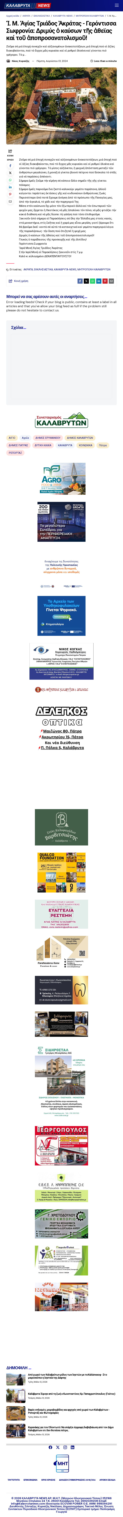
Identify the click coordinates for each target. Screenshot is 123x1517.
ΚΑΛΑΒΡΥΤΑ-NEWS (62, 16)
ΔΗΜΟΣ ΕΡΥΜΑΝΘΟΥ (48, 437)
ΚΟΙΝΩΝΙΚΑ (85, 445)
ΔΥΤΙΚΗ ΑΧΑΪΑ (43, 445)
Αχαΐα (25, 437)
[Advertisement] (61, 779)
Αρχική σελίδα (12, 16)
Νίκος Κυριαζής (20, 61)
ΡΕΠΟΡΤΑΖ (15, 452)
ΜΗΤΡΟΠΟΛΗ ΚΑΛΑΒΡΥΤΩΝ (90, 16)
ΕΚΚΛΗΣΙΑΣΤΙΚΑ (42, 16)
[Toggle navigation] (116, 5)
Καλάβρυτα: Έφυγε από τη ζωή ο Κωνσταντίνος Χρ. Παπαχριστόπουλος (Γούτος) (71, 1393)
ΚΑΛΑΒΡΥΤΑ (65, 445)
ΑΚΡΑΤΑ (26, 16)
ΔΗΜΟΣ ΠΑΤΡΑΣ (18, 445)
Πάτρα (103, 445)
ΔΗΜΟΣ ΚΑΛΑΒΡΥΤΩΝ (80, 437)
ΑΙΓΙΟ (12, 437)
